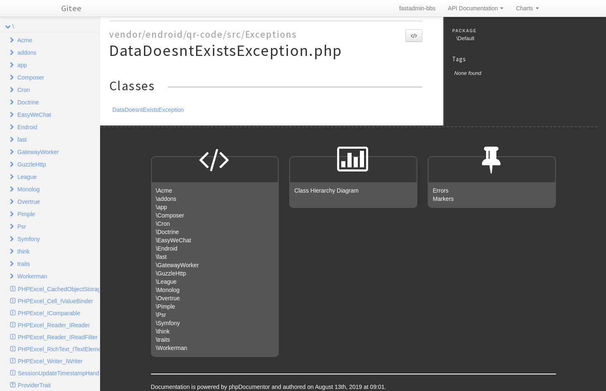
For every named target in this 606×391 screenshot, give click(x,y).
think (23, 251)
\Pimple (165, 306)
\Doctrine (167, 232)
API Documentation (476, 8)
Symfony (28, 239)
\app (161, 207)
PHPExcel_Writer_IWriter (50, 361)
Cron (23, 90)
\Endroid (166, 248)
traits (23, 264)
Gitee (71, 8)
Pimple (26, 214)
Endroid (27, 127)
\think (163, 331)
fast (22, 139)
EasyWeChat (34, 114)
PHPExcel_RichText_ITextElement (59, 349)
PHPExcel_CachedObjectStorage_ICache (59, 289)
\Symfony (168, 323)
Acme (24, 40)
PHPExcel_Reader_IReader (54, 325)
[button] (413, 35)
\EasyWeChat (173, 240)
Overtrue (28, 201)
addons (26, 52)
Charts (527, 8)
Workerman (32, 276)
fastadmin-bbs (417, 8)
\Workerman (171, 348)
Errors (440, 190)
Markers (443, 199)
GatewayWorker (38, 152)
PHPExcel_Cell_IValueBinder (55, 301)
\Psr (161, 314)
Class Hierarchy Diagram (326, 190)
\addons (166, 199)
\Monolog (168, 290)
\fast (161, 256)
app (22, 65)
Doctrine (28, 102)
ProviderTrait (34, 385)
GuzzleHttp (31, 164)
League (27, 177)
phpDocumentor (250, 387)
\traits (163, 339)
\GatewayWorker (177, 265)
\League (166, 281)
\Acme (164, 190)
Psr (21, 226)
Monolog (28, 189)
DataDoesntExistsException (148, 109)
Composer (30, 77)
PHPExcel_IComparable (49, 313)
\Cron (163, 223)
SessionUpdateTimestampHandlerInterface (59, 373)
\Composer (170, 215)
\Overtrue (168, 298)
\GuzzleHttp (171, 273)
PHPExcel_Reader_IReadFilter (58, 337)
